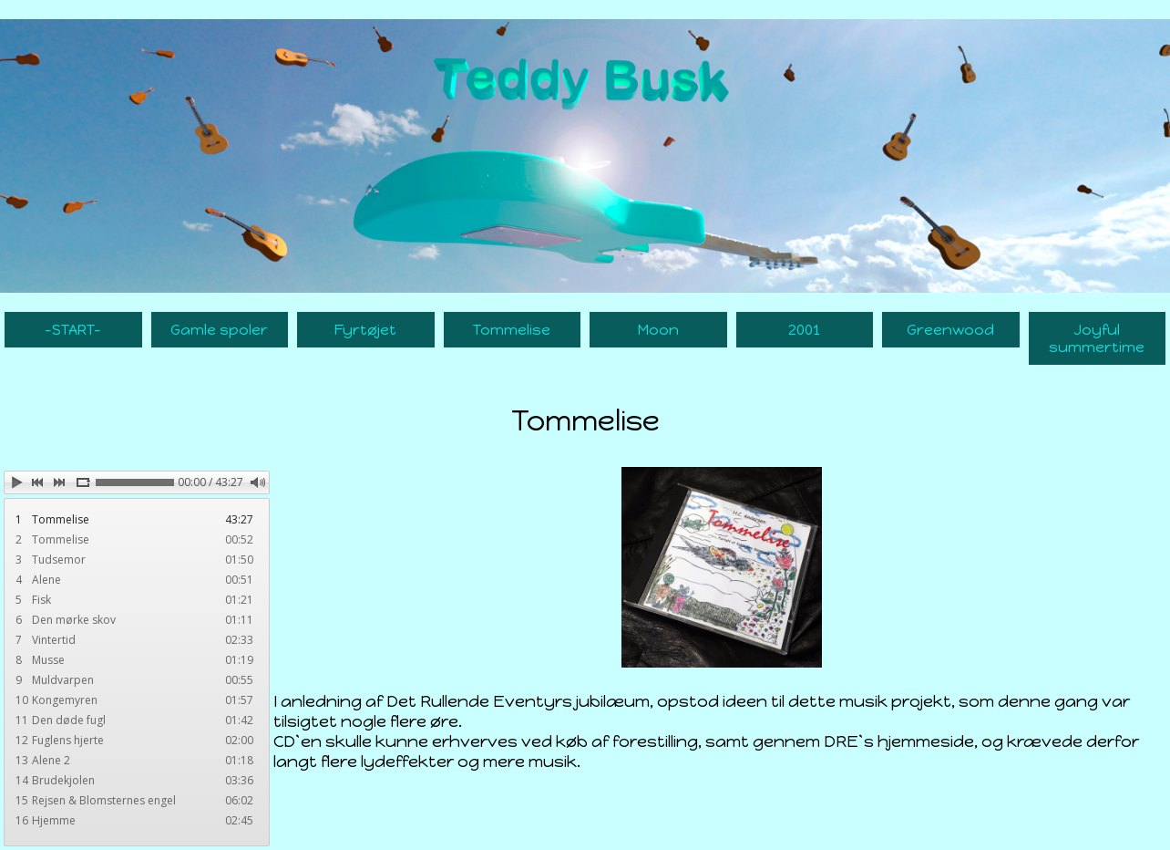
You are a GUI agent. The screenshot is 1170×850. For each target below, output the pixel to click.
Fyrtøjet (365, 329)
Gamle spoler (219, 329)
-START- (73, 329)
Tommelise (511, 329)
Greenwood (950, 329)
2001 (804, 329)
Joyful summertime (1096, 338)
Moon (658, 329)
